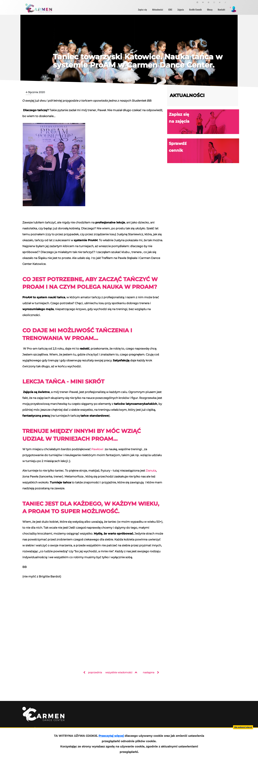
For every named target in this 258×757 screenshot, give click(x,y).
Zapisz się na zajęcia (204, 122)
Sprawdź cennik (204, 151)
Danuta (151, 470)
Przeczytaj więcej (111, 735)
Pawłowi (97, 449)
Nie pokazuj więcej (243, 727)
